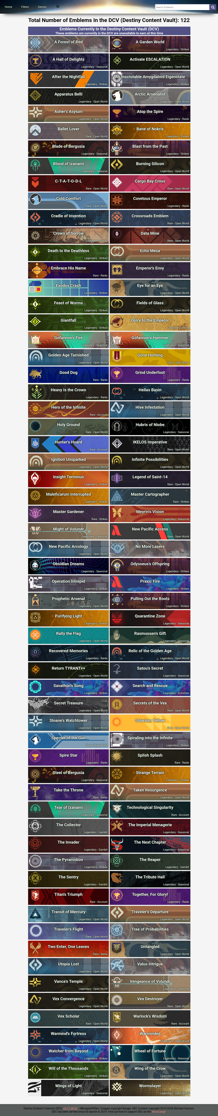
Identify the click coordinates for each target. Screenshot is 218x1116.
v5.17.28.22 (70, 1108)
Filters (25, 7)
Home (8, 7)
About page (159, 1111)
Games (42, 7)
